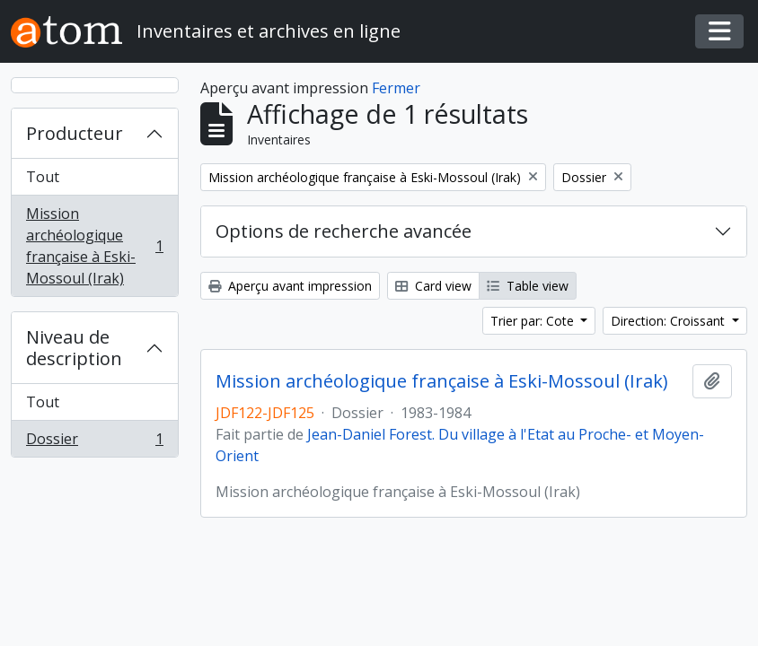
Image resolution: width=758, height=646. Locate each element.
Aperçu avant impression (290, 285)
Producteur (74, 133)
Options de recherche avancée (344, 231)
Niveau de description (74, 348)
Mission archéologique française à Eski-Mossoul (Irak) (94, 246)
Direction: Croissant (669, 320)
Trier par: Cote (533, 320)
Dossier (94, 442)
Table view (527, 285)
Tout (42, 177)
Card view (433, 285)
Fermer (396, 88)
